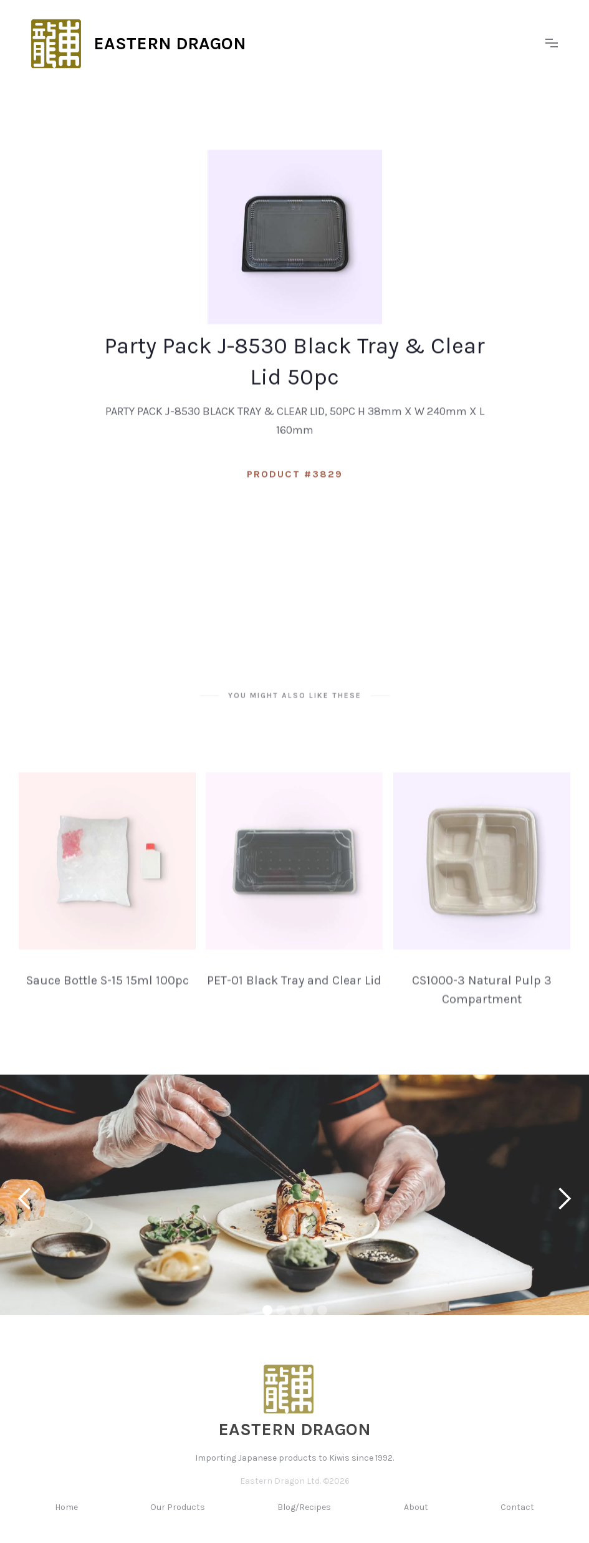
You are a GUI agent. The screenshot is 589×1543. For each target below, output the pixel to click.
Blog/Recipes (304, 1516)
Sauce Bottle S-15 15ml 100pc (107, 990)
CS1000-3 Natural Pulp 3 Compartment (482, 999)
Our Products (177, 1516)
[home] (282, 44)
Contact (517, 1516)
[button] (551, 43)
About (416, 1516)
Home (66, 1516)
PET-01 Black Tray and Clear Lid (294, 990)
